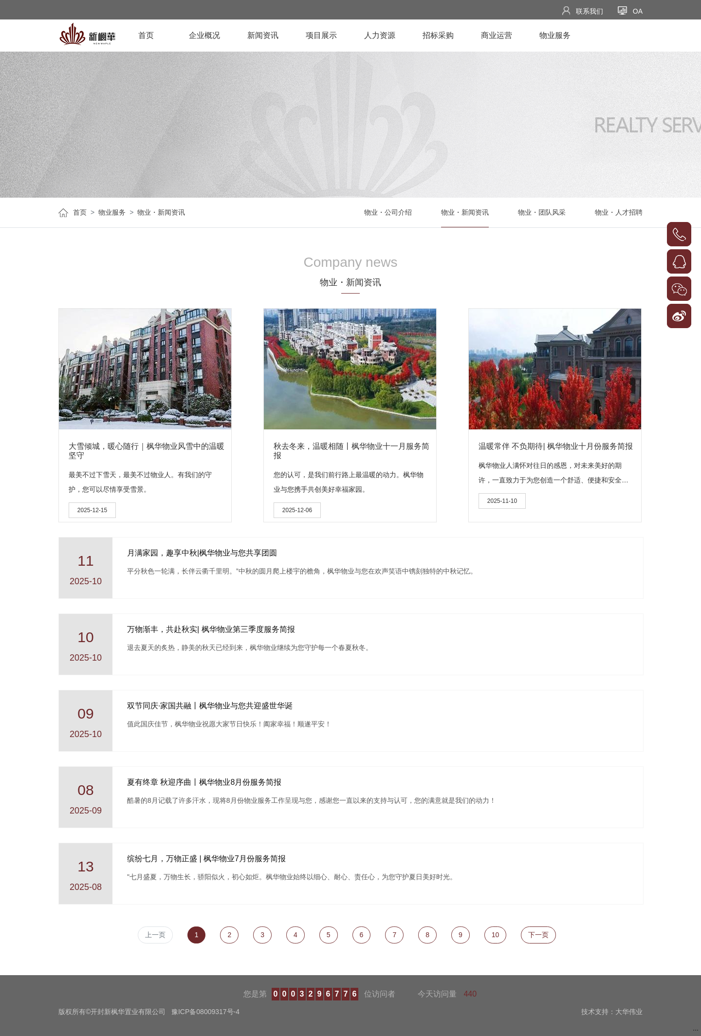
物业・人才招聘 (619, 212)
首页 (146, 35)
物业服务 (555, 35)
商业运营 (496, 35)
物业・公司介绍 (388, 212)
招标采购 (438, 35)
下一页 (538, 935)
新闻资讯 (262, 35)
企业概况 (204, 35)
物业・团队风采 (542, 212)
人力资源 (379, 35)
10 (495, 935)
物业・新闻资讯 (161, 212)
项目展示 (321, 35)
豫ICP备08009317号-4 (205, 1012)
